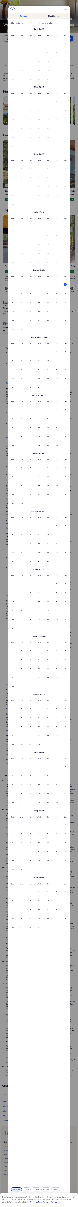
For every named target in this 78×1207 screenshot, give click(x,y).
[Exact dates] (16, 1189)
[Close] (74, 1197)
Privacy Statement (31, 1202)
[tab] (23, 16)
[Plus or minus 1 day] (27, 1189)
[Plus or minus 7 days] (55, 1189)
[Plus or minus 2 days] (36, 1189)
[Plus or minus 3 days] (45, 1189)
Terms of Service (50, 1202)
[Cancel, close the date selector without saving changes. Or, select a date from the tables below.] (12, 10)
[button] (39, 43)
